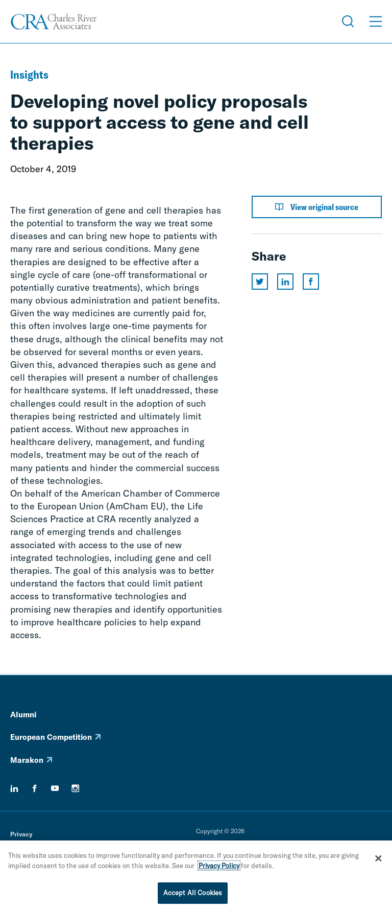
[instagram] (75, 788)
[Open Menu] (376, 21)
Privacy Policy (219, 867)
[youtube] (55, 788)
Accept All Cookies (192, 895)
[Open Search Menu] (348, 21)
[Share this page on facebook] (311, 281)
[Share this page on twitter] (260, 281)
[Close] (378, 860)
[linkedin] (14, 788)
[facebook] (35, 788)
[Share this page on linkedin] (285, 281)
